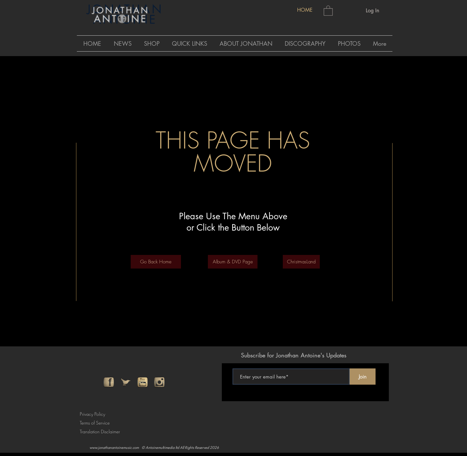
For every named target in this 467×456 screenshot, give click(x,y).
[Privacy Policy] (94, 414)
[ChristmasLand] (301, 262)
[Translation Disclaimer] (102, 431)
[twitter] (125, 382)
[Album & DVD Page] (232, 262)
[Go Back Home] (156, 262)
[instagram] (159, 382)
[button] (328, 10)
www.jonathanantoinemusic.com (114, 447)
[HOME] (304, 10)
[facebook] (109, 382)
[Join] (363, 376)
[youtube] (142, 382)
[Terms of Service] (97, 422)
